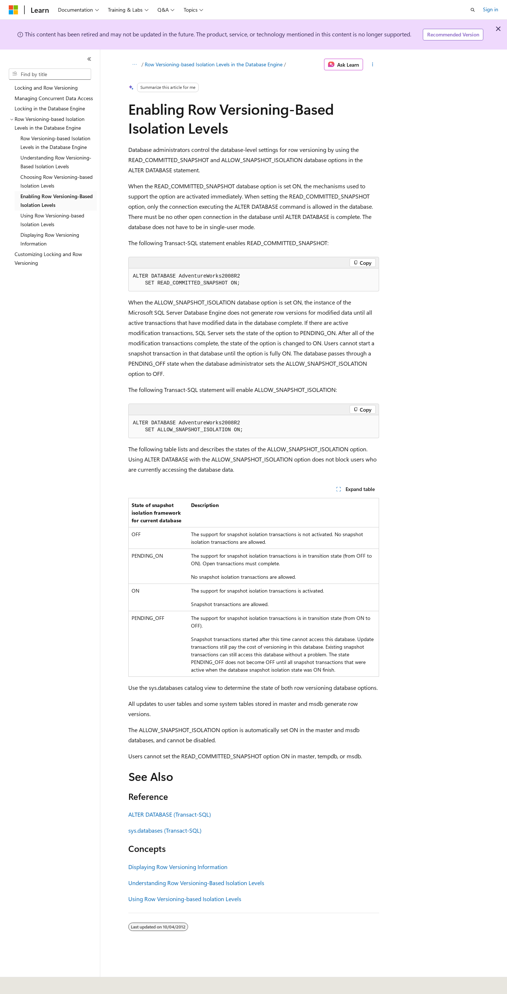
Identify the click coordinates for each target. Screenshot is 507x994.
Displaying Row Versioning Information (177, 867)
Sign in (490, 9)
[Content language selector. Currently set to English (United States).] (42, 983)
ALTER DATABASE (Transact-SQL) (169, 814)
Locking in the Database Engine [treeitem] (50, 108)
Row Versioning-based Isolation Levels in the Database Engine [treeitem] (55, 143)
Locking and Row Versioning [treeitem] (46, 87)
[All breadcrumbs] (134, 64)
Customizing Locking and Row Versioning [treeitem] (48, 259)
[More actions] (372, 64)
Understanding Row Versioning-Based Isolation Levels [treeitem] (55, 162)
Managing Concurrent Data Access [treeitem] (54, 98)
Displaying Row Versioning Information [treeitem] (49, 239)
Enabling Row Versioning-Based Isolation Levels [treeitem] (56, 201)
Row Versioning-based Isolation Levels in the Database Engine (213, 64)
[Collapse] (89, 59)
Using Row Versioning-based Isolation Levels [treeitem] (52, 220)
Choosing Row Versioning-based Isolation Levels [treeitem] (56, 181)
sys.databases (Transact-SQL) (165, 830)
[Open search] (472, 9)
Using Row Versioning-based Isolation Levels (184, 899)
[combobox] (50, 74)
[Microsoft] (13, 10)
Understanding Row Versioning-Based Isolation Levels (196, 883)
